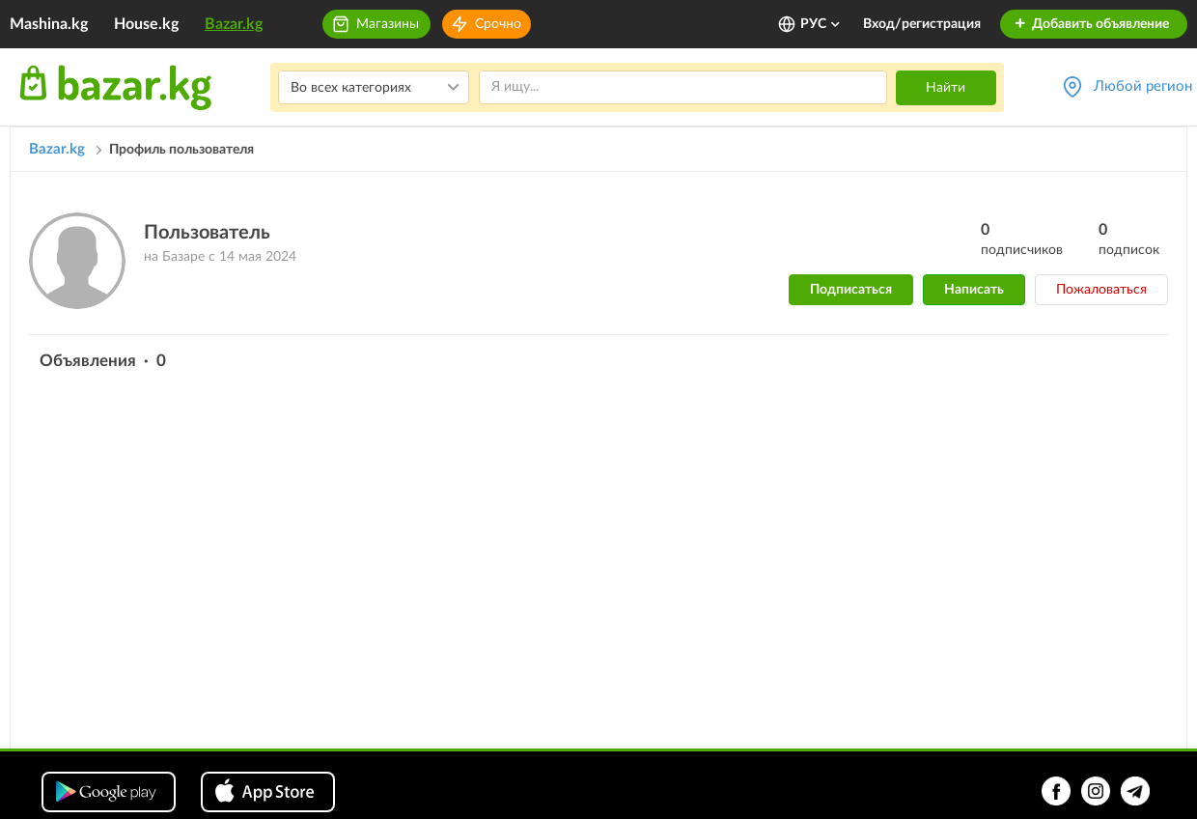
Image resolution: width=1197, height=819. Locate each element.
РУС (821, 24)
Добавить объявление (1091, 24)
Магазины (387, 24)
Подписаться (851, 290)
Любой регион (1143, 86)
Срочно (498, 24)
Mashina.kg (49, 24)
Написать (974, 290)
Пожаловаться (1101, 290)
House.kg (146, 24)
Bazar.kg (234, 24)
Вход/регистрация (922, 24)
